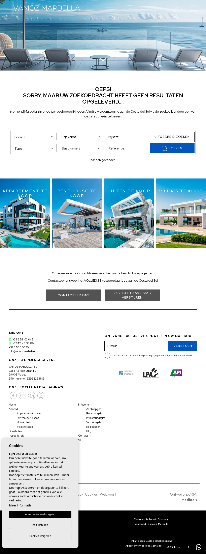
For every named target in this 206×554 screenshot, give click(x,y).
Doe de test (16, 431)
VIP (80, 440)
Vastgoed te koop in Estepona (151, 519)
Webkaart (108, 494)
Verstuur (182, 346)
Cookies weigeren (40, 536)
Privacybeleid (184, 355)
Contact (83, 435)
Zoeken (172, 148)
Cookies (91, 494)
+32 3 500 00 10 (19, 347)
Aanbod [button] (13, 409)
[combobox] (34, 148)
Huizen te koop (26, 422)
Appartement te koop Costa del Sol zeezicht (151, 545)
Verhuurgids (93, 422)
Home (12, 404)
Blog (89, 431)
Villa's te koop (25, 426)
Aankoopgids (93, 409)
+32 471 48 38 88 (21, 343)
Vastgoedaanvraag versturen (132, 295)
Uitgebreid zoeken (172, 137)
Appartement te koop (30, 413)
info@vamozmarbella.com (24, 351)
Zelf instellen (40, 525)
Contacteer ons (74, 295)
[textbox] (35, 148)
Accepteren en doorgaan (40, 514)
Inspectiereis (16, 435)
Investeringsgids (95, 418)
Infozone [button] (83, 404)
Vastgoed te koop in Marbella (151, 524)
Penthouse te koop (28, 418)
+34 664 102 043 (21, 339)
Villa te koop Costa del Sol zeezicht (151, 541)
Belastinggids (94, 413)
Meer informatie (20, 505)
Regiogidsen (93, 426)
